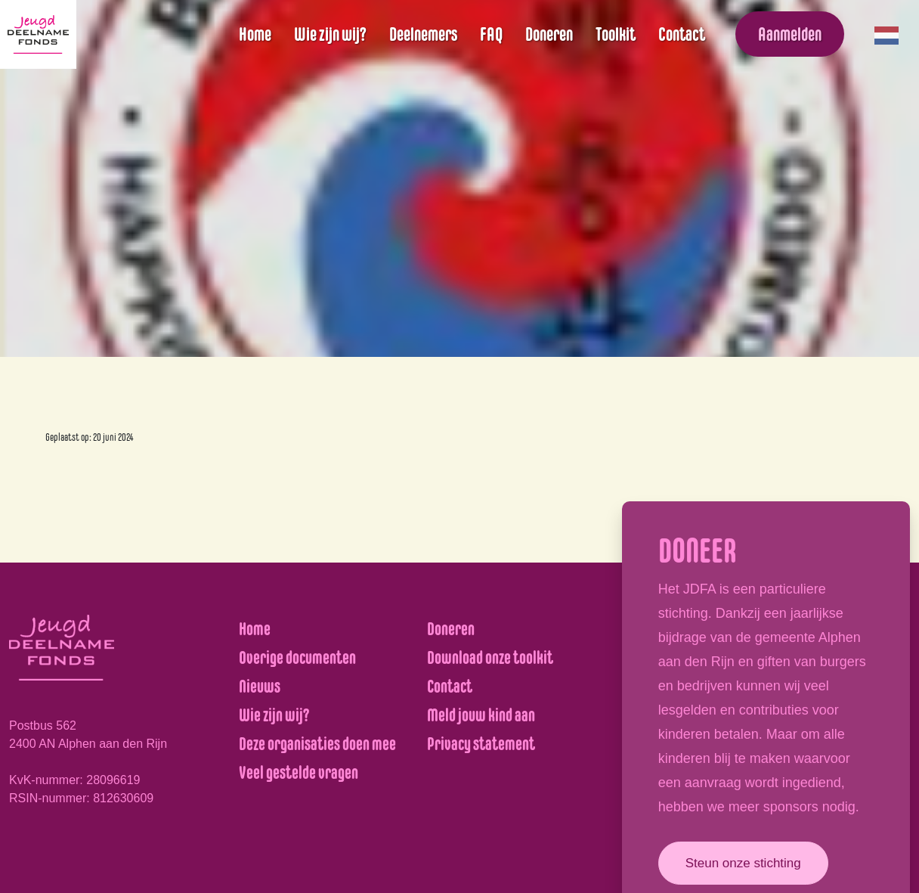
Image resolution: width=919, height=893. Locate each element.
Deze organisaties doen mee (317, 743)
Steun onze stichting (743, 863)
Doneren (549, 34)
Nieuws (259, 686)
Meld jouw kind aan (481, 715)
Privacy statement (481, 743)
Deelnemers (423, 34)
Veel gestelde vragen (298, 772)
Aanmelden (790, 34)
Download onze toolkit (490, 657)
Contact (681, 34)
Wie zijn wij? (330, 34)
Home (255, 34)
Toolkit (616, 34)
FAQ (491, 34)
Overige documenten (297, 657)
